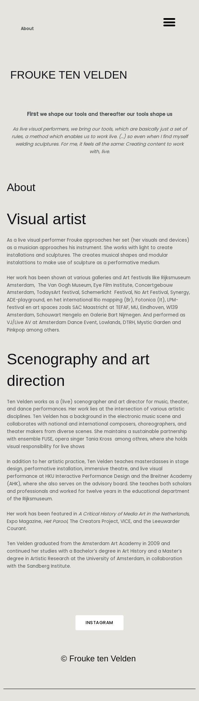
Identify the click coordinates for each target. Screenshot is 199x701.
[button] (169, 22)
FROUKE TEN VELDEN (68, 75)
